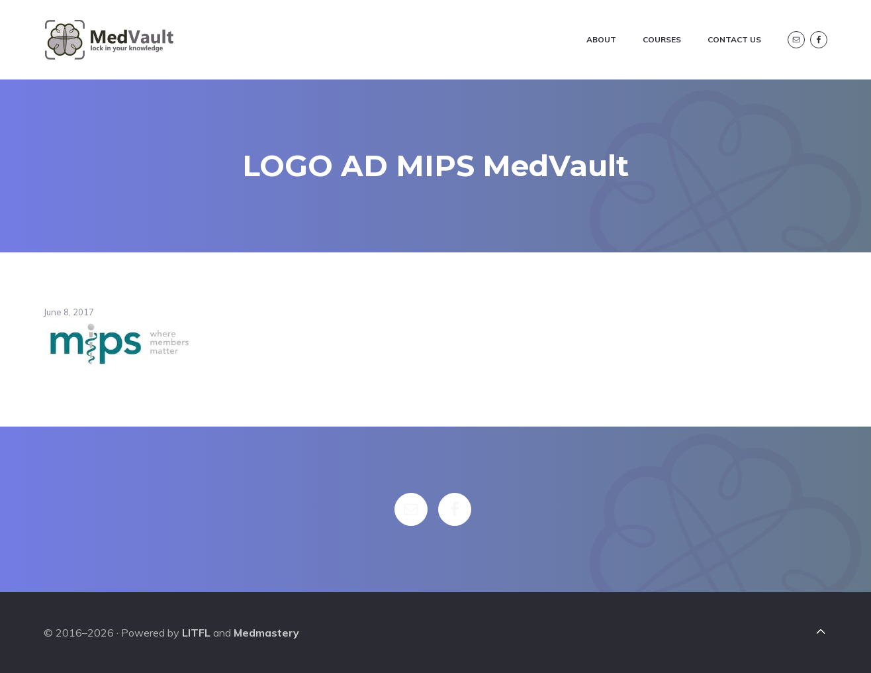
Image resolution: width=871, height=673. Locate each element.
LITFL (196, 632)
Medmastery (266, 632)
